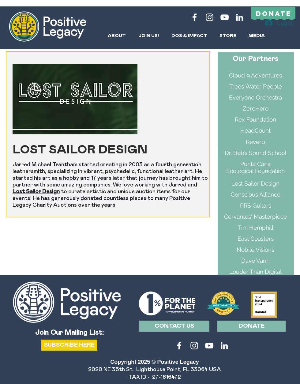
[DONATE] (251, 326)
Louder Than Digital (255, 271)
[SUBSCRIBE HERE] (69, 345)
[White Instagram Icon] (209, 17)
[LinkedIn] (239, 17)
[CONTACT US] (174, 326)
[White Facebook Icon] (194, 17)
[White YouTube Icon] (224, 17)
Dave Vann (255, 260)
